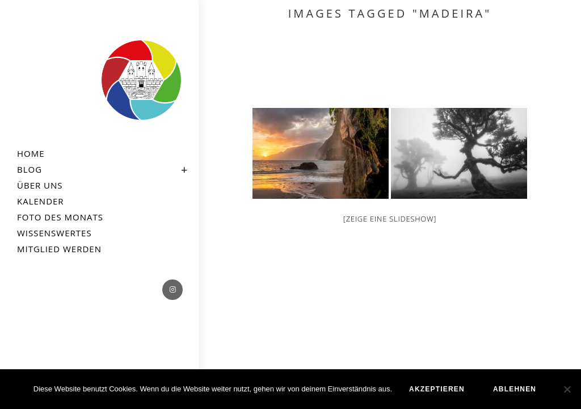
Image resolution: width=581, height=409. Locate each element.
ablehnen (514, 389)
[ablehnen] (566, 389)
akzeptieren (437, 389)
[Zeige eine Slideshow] (389, 219)
